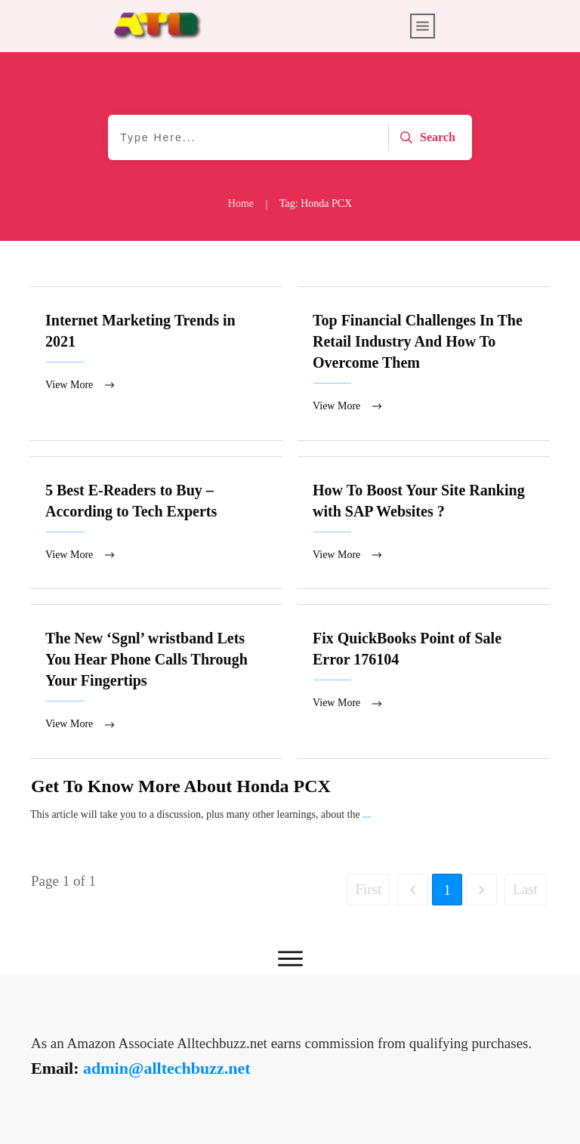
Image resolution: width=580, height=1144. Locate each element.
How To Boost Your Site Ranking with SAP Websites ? (424, 524)
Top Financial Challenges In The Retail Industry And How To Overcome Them (424, 364)
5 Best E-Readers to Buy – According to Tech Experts (156, 524)
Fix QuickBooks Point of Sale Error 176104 (424, 683)
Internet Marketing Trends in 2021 (156, 364)
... (366, 816)
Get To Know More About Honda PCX (181, 788)
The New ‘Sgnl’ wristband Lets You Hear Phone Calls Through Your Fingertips (156, 683)
